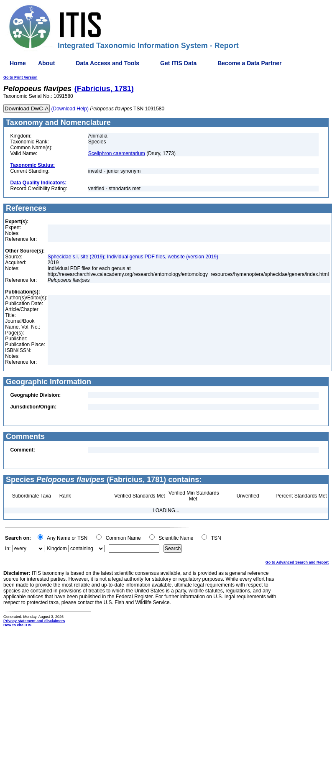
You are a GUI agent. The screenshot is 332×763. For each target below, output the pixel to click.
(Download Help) (70, 109)
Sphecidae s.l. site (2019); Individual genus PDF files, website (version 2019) (133, 257)
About (46, 63)
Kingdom (56, 548)
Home (18, 63)
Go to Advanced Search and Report (297, 562)
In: (7, 548)
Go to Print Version (20, 77)
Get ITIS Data (178, 63)
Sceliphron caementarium (116, 153)
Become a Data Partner (249, 63)
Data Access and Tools (107, 63)
